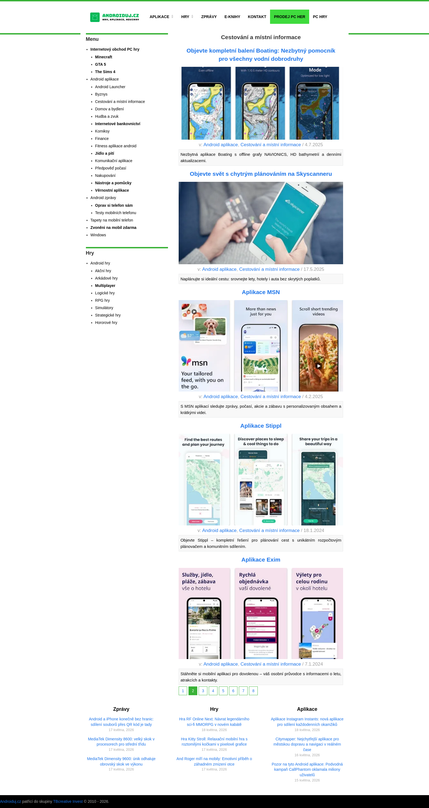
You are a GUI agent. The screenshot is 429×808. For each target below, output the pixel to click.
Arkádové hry (106, 278)
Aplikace (159, 17)
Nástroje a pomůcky (113, 183)
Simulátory (104, 308)
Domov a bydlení (109, 109)
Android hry (100, 263)
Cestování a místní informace (270, 144)
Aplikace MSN (261, 292)
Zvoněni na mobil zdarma (114, 227)
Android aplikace (221, 144)
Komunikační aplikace (113, 161)
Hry (185, 17)
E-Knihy (232, 17)
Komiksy (102, 131)
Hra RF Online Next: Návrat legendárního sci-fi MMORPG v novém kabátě (214, 722)
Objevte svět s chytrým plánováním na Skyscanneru (261, 174)
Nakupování (105, 175)
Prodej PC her (289, 17)
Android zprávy (103, 197)
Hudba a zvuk (107, 116)
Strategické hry (108, 315)
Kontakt (257, 17)
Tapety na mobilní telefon (112, 220)
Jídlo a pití (104, 153)
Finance (102, 138)
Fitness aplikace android (116, 146)
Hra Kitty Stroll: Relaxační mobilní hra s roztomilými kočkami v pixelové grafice (214, 742)
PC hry (320, 17)
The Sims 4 (105, 72)
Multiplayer (105, 285)
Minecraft (103, 57)
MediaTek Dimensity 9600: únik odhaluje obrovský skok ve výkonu (121, 761)
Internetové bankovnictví (117, 124)
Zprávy (209, 17)
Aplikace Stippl (261, 425)
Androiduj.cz (10, 801)
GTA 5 (100, 64)
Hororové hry (106, 322)
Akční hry (103, 271)
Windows (98, 235)
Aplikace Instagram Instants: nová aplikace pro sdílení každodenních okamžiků (307, 722)
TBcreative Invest (68, 801)
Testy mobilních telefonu (115, 213)
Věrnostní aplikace (112, 190)
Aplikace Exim (260, 559)
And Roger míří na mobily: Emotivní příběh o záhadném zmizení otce (214, 761)
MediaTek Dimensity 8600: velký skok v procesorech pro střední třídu (121, 742)
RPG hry (102, 300)
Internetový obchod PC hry (115, 49)
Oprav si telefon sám (114, 205)
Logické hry (105, 293)
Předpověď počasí (110, 168)
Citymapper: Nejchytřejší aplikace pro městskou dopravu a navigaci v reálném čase (307, 744)
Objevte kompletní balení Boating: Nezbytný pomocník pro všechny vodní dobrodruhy (261, 54)
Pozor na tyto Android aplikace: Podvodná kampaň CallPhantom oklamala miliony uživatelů (307, 769)
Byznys (101, 94)
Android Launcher (110, 87)
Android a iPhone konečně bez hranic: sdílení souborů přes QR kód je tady (121, 722)
